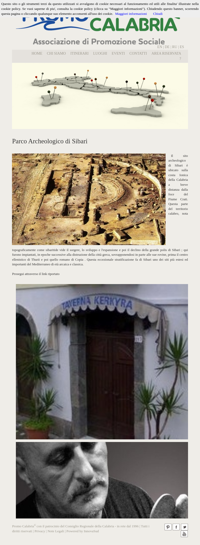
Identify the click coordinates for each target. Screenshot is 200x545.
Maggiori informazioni (131, 14)
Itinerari (79, 53)
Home (37, 53)
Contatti (138, 53)
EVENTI (118, 53)
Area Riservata (166, 53)
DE (167, 47)
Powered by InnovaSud (82, 531)
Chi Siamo (56, 53)
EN (159, 47)
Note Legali (55, 531)
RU (175, 47)
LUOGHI (100, 53)
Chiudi (157, 14)
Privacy (39, 531)
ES (182, 47)
